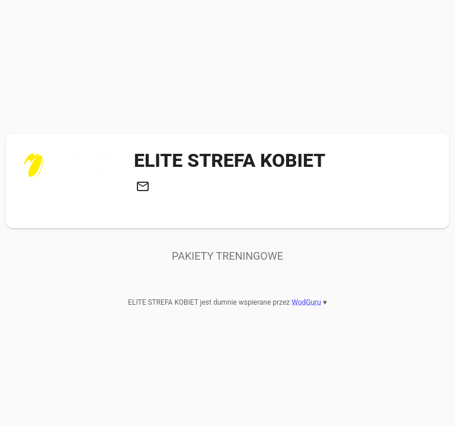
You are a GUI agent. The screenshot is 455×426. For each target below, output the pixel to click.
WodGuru (306, 302)
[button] (143, 186)
